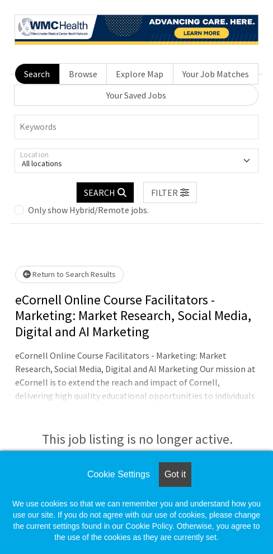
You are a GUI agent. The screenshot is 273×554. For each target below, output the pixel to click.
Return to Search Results (69, 274)
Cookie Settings (118, 474)
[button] (170, 192)
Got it (175, 474)
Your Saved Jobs (136, 95)
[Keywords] (136, 127)
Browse (83, 73)
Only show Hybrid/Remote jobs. (88, 209)
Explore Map (139, 73)
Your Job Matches (215, 73)
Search (37, 73)
